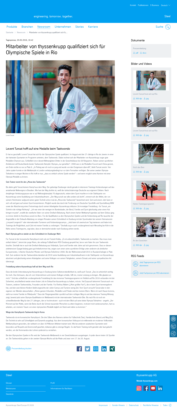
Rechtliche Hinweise (151, 405)
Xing (112, 348)
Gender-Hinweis (118, 405)
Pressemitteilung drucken (21, 349)
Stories (79, 27)
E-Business (154, 5)
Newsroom (43, 27)
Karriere (93, 27)
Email (95, 348)
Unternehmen (63, 27)
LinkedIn (104, 348)
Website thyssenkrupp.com (146, 381)
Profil (53, 383)
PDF (136, 53)
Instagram (139, 388)
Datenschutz (134, 405)
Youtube (153, 388)
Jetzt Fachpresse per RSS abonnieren (154, 273)
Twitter (87, 348)
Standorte (10, 394)
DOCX (144, 53)
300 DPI (138, 99)
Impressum (103, 405)
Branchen (27, 27)
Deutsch (164, 5)
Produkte (12, 27)
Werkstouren (11, 389)
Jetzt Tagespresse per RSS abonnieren (150, 264)
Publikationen (143, 5)
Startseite (9, 32)
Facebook (79, 348)
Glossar (9, 383)
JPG (147, 99)
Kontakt (133, 5)
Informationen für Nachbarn (61, 389)
